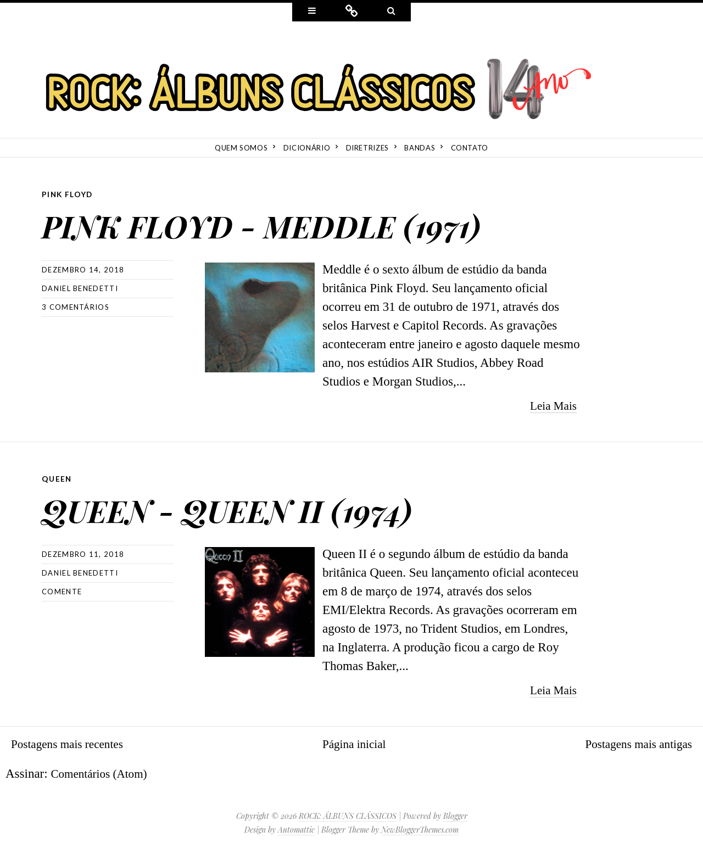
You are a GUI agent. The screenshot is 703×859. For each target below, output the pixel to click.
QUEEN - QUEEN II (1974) (270, 506)
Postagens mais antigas (634, 743)
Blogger (455, 815)
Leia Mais (551, 405)
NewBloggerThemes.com (420, 828)
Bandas (419, 147)
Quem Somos (241, 147)
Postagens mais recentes (72, 743)
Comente (62, 590)
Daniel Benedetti (80, 287)
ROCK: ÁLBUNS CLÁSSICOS (348, 815)
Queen (57, 478)
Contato (470, 147)
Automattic (296, 828)
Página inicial (354, 743)
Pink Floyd (68, 194)
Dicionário (307, 147)
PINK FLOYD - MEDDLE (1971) (311, 222)
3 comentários (75, 306)
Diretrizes (367, 147)
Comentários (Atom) (103, 772)
